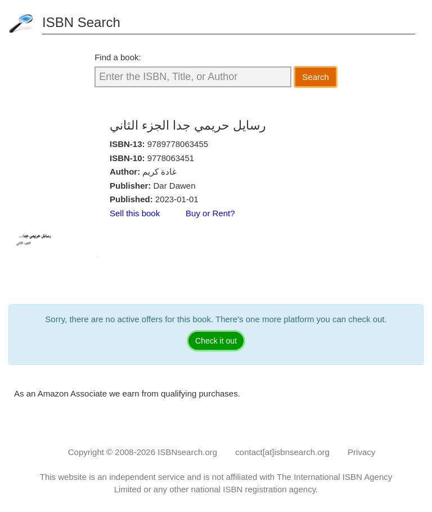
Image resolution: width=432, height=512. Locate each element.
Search (315, 77)
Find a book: (117, 57)
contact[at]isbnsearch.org (282, 452)
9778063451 (170, 158)
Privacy (361, 452)
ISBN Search (81, 22)
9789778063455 (177, 144)
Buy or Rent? (210, 213)
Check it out (216, 340)
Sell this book (135, 213)
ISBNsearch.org (187, 452)
